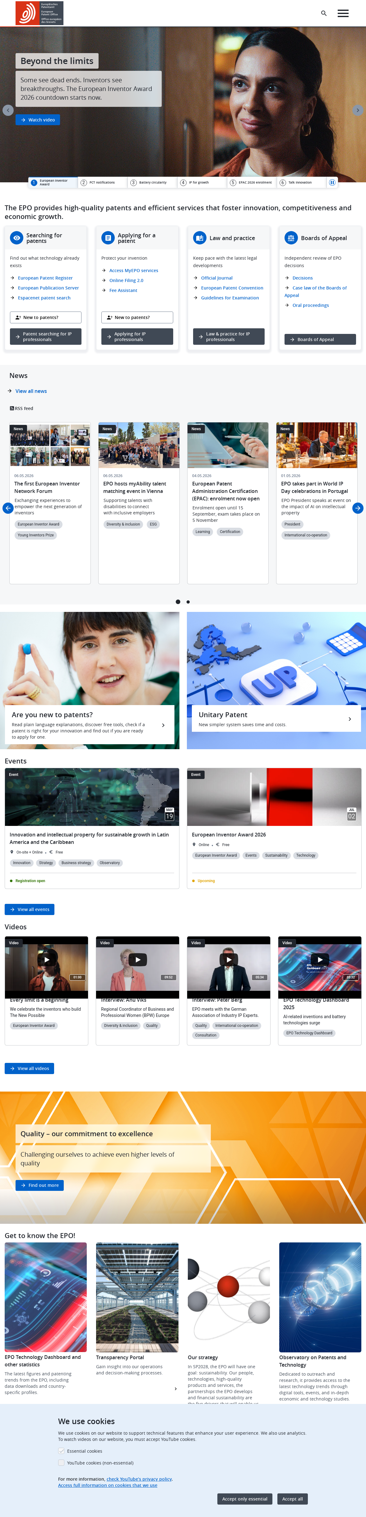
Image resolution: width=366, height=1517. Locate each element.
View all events (33, 909)
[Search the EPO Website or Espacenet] (324, 13)
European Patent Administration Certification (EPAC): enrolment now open (226, 491)
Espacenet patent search (44, 298)
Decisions (303, 278)
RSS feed (24, 408)
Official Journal (217, 278)
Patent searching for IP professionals (47, 336)
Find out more (44, 1185)
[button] (64, 13)
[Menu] (343, 13)
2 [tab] (188, 601)
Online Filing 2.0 (126, 280)
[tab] (53, 182)
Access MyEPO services (133, 270)
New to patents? (40, 317)
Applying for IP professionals (130, 336)
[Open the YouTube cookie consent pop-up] (46, 959)
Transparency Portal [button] (120, 1357)
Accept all (292, 1499)
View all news (31, 391)
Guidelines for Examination (230, 298)
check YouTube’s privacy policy (139, 1479)
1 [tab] (178, 601)
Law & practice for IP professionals (228, 336)
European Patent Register (45, 278)
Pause (332, 182)
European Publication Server (48, 288)
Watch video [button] (42, 120)
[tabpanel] (183, 104)
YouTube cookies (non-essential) (100, 1463)
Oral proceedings (311, 305)
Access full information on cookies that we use (107, 1485)
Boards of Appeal (316, 339)
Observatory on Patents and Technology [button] (312, 1361)
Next (358, 110)
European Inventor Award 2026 (229, 834)
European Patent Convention (232, 288)
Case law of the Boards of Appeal (316, 291)
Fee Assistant (123, 290)
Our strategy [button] (203, 1357)
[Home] (40, 13)
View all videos (33, 1068)
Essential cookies (84, 1451)
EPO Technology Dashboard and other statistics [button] (43, 1361)
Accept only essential (244, 1499)
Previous (8, 110)
